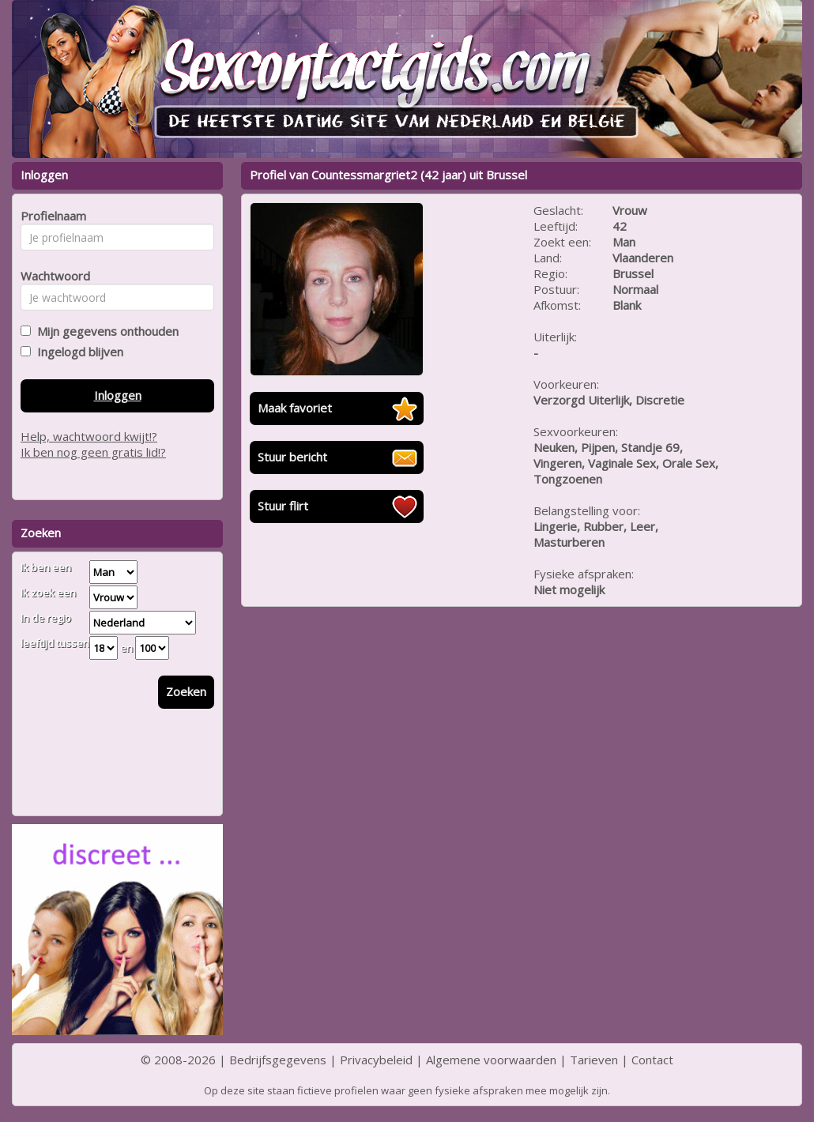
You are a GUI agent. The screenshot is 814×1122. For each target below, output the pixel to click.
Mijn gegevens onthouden (105, 331)
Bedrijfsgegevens (277, 1059)
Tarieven (594, 1059)
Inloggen (117, 395)
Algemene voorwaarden (491, 1059)
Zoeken (186, 691)
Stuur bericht (292, 457)
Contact (652, 1059)
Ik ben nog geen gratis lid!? (93, 452)
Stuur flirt (283, 506)
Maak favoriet (295, 408)
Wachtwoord (51, 276)
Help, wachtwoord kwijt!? (89, 436)
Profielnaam (51, 216)
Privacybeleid (376, 1059)
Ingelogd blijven (77, 352)
